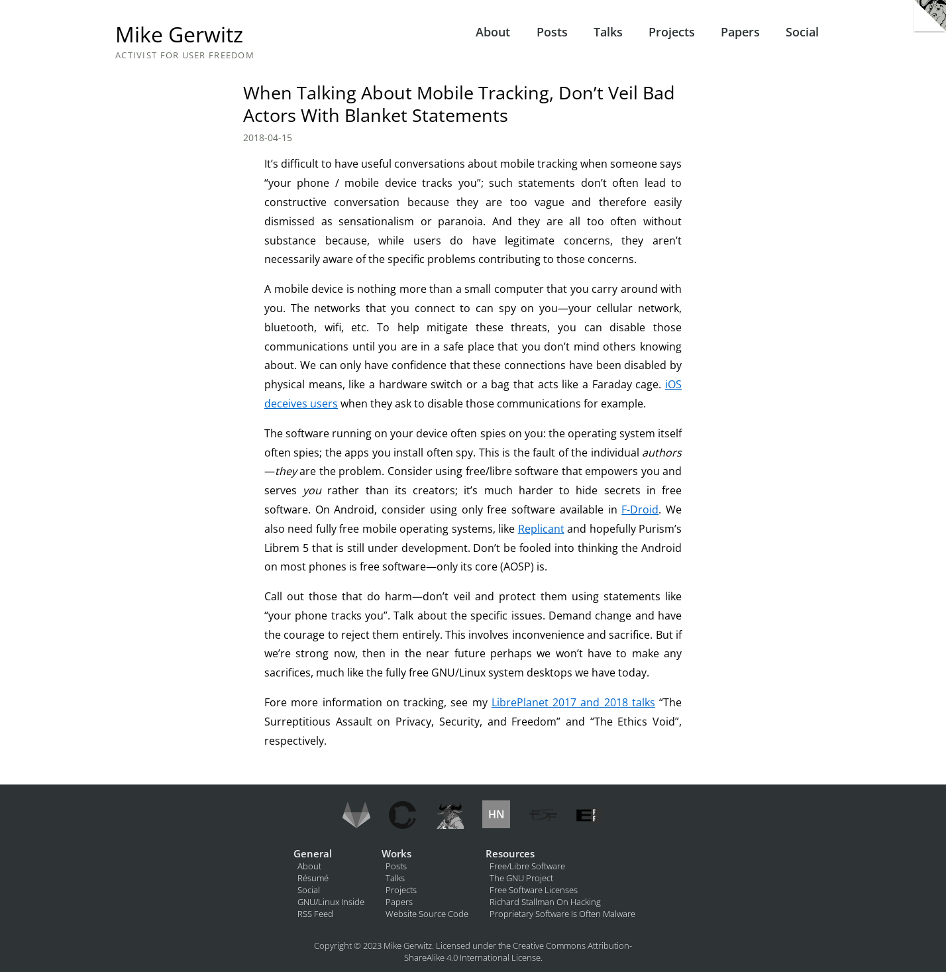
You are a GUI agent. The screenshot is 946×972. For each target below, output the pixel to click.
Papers (740, 32)
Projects (672, 32)
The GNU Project (521, 878)
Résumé (313, 878)
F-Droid (639, 509)
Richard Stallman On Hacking (545, 902)
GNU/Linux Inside (330, 902)
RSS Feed (315, 914)
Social (802, 32)
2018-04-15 (267, 137)
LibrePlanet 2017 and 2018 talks (573, 702)
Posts (552, 32)
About (493, 32)
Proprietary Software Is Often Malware (562, 914)
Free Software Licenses (534, 890)
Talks (608, 32)
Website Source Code (427, 914)
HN (496, 814)
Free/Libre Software (527, 866)
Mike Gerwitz (179, 34)
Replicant (541, 528)
